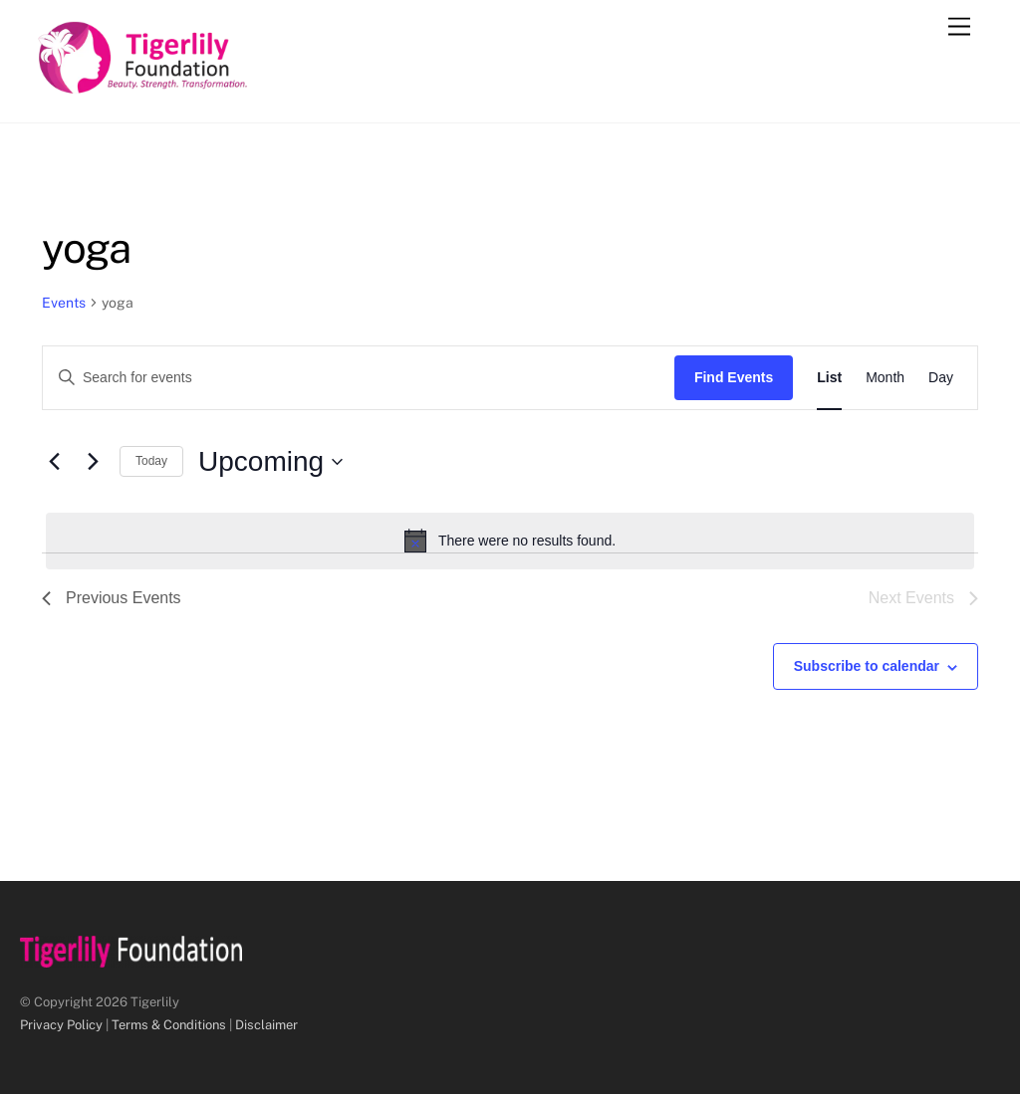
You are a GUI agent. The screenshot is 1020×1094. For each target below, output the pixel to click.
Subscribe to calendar (866, 666)
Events (64, 303)
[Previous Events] (54, 462)
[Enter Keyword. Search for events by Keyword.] (358, 377)
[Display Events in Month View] (885, 377)
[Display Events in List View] (829, 377)
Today (151, 461)
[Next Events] (93, 462)
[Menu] (959, 27)
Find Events (733, 377)
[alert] (510, 540)
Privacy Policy (61, 1024)
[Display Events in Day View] (940, 377)
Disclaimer (266, 1024)
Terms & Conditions (169, 1024)
